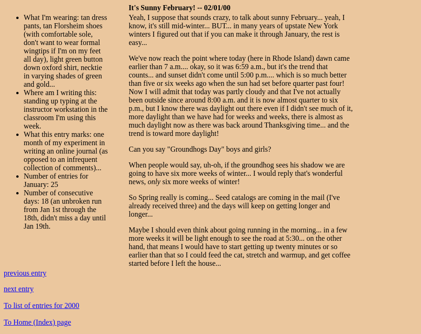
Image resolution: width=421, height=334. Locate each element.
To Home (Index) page (37, 322)
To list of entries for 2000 (41, 305)
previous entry (25, 273)
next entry (18, 289)
